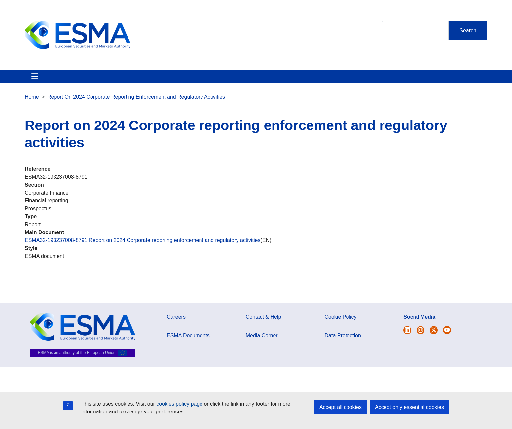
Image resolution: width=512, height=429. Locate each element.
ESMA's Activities (92, 80)
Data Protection (343, 343)
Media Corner (262, 343)
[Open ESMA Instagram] (420, 338)
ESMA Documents (188, 343)
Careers (176, 325)
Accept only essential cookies (409, 407)
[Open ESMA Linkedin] (434, 338)
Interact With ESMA (269, 80)
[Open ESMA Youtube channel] (447, 338)
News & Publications (153, 80)
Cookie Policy (341, 325)
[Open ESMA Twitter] (407, 338)
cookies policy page (179, 404)
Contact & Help (326, 80)
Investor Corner (212, 80)
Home (32, 105)
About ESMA (41, 80)
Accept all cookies (340, 407)
